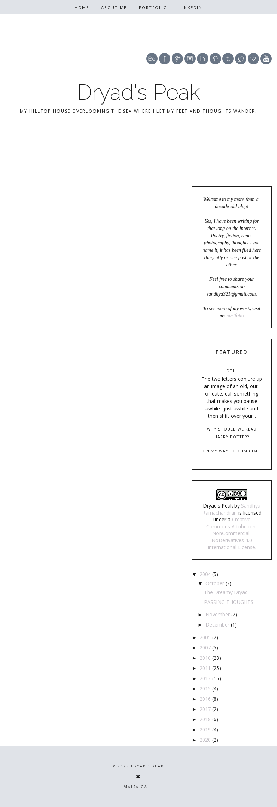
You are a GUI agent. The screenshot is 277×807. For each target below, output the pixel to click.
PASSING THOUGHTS (228, 602)
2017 (205, 709)
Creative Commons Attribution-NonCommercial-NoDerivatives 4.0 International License (231, 533)
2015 (205, 688)
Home (82, 7)
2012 (205, 678)
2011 (205, 668)
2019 (205, 729)
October (215, 583)
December (218, 624)
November (218, 614)
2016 (205, 698)
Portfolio (153, 7)
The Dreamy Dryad (226, 592)
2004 (205, 574)
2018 (205, 719)
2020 (205, 739)
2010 (205, 657)
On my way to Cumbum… (232, 450)
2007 (205, 647)
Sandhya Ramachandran (231, 509)
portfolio (235, 315)
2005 (205, 637)
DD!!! (232, 370)
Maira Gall (138, 786)
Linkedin (190, 7)
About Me (114, 7)
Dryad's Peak (138, 92)
